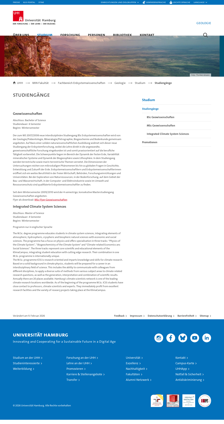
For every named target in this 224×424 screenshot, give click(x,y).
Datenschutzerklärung (160, 320)
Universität (133, 362)
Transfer (71, 384)
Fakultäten (133, 378)
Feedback (119, 320)
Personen (96, 34)
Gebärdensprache (156, 2)
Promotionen (149, 146)
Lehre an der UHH (77, 367)
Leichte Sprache (181, 2)
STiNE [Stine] (41, 2)
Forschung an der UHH (81, 362)
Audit (169, 400)
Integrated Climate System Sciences (168, 138)
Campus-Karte (184, 367)
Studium (44, 34)
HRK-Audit (188, 400)
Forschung (70, 34)
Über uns (21, 34)
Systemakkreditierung (204, 400)
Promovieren (74, 373)
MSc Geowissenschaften (161, 130)
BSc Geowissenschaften (160, 121)
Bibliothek (122, 34)
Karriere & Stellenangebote (84, 378)
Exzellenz (132, 367)
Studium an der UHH (26, 362)
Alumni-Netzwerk (137, 384)
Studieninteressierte (26, 367)
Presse (16, 2)
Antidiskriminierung (188, 384)
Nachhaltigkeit (135, 373)
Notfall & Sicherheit (188, 378)
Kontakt (147, 34)
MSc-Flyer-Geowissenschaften (50, 204)
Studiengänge (150, 113)
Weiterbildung (22, 373)
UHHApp (181, 373)
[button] (120, 2)
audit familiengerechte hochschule (157, 404)
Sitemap (204, 320)
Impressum (136, 320)
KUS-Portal (29, 2)
